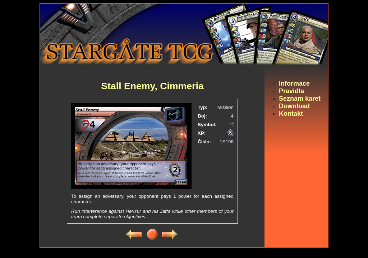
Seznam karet (300, 98)
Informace (294, 83)
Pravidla (291, 91)
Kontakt (291, 113)
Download (294, 106)
